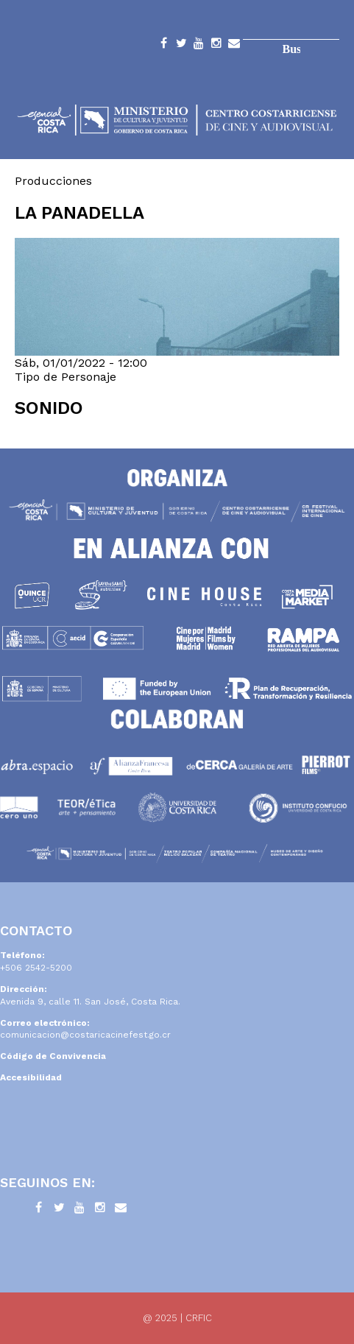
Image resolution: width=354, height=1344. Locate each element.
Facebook (163, 45)
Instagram (216, 45)
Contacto (234, 45)
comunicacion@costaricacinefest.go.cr (85, 1035)
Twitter (181, 45)
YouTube (199, 45)
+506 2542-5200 (36, 968)
